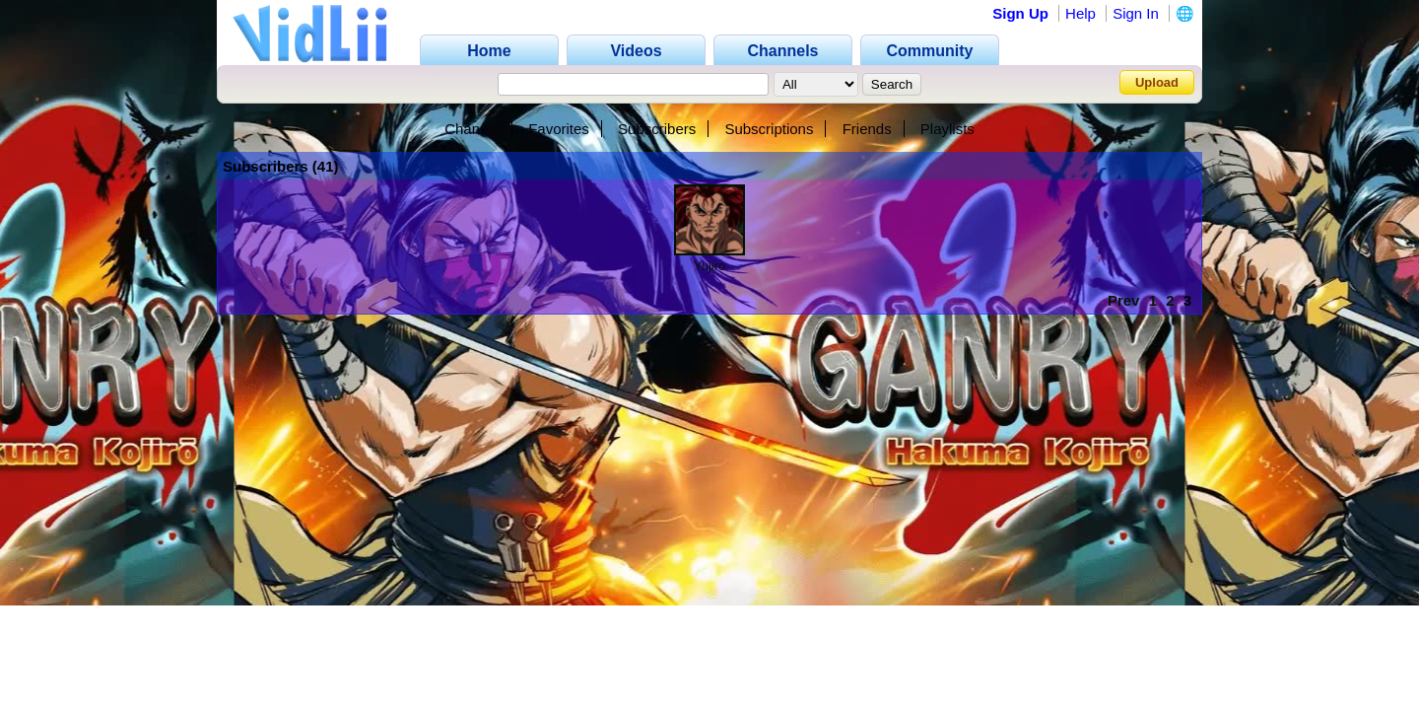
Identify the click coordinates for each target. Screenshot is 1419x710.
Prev (1124, 300)
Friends (867, 128)
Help (1080, 13)
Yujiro (710, 265)
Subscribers (657, 128)
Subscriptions (768, 128)
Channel (472, 128)
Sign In (1136, 13)
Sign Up (1020, 13)
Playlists (947, 128)
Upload (1157, 82)
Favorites (558, 128)
